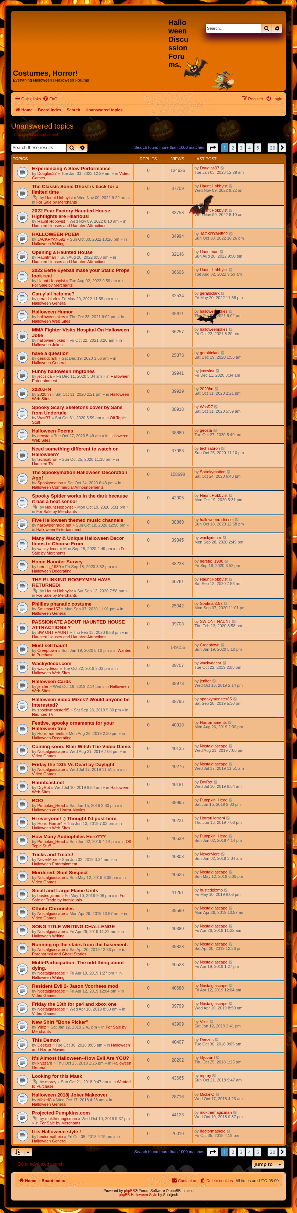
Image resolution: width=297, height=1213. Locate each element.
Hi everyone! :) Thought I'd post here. (75, 818)
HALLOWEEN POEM (55, 234)
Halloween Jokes (47, 344)
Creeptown (47, 650)
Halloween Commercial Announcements (68, 487)
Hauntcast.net (48, 782)
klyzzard (44, 1063)
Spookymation (50, 483)
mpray (51, 1082)
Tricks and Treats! (52, 854)
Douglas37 (47, 173)
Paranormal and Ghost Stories (59, 954)
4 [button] (249, 147)
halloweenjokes (51, 317)
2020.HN (41, 389)
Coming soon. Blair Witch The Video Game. (82, 746)
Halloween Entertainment (59, 529)
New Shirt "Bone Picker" (60, 1022)
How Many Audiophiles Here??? (69, 836)
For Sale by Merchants (56, 202)
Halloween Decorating (52, 571)
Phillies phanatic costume (62, 604)
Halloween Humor (52, 312)
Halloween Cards (51, 681)
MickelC (44, 1100)
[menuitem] (50, 98)
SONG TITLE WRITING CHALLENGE (73, 926)
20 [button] (272, 147)
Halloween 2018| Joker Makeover (69, 1095)
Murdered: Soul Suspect (60, 872)
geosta (43, 436)
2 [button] (233, 147)
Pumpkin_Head (51, 805)
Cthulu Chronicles (53, 908)
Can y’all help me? (53, 294)
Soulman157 (48, 609)
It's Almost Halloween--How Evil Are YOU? (80, 1058)
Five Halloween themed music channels (77, 520)
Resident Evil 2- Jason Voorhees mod (75, 986)
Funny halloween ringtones (63, 371)
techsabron (47, 459)
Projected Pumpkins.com (61, 1113)
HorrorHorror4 (49, 823)
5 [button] (258, 147)
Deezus (44, 1045)
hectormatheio (50, 1136)
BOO (37, 800)
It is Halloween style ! (56, 1131)
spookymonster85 (53, 710)
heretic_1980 (49, 566)
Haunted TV (43, 464)
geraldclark (47, 299)
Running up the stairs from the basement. (80, 944)
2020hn (44, 394)
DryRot (43, 787)
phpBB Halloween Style (138, 1195)
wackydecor (48, 548)
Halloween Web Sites (51, 321)
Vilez (41, 1027)
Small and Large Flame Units (65, 890)
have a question (50, 353)
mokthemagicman (61, 1118)
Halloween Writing (48, 243)
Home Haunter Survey (57, 561)
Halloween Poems (52, 431)
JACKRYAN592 (51, 239)
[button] (212, 147)
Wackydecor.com (51, 663)
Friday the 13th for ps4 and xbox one (74, 1004)
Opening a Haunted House (62, 252)
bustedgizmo (48, 895)
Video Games (44, 756)
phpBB (129, 1191)
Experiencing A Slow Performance (71, 168)
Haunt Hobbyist (59, 197)
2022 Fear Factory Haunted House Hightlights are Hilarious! (71, 213)
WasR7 (44, 418)
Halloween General (49, 303)
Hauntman (46, 257)
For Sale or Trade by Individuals (79, 897)
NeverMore (47, 859)
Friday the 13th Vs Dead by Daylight (73, 764)
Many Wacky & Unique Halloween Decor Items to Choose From (78, 540)
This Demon (46, 1040)
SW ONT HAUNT (53, 632)
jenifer (43, 686)
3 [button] (241, 147)
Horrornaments (50, 733)
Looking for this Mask (57, 1076)
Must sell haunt (49, 645)
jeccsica (44, 376)
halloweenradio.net (54, 525)
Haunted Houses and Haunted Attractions (69, 225)
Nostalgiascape (51, 751)
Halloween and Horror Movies (58, 810)
